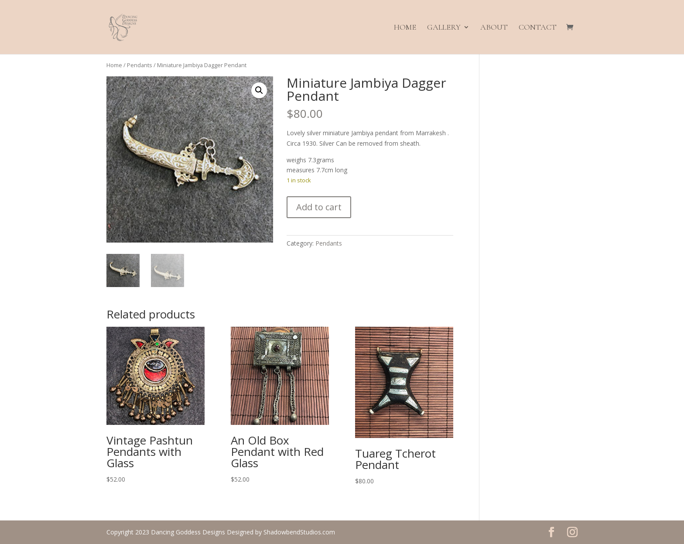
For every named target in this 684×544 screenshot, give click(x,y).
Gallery (444, 28)
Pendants (139, 65)
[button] (259, 90)
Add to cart (319, 207)
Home (405, 28)
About (494, 28)
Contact (538, 28)
